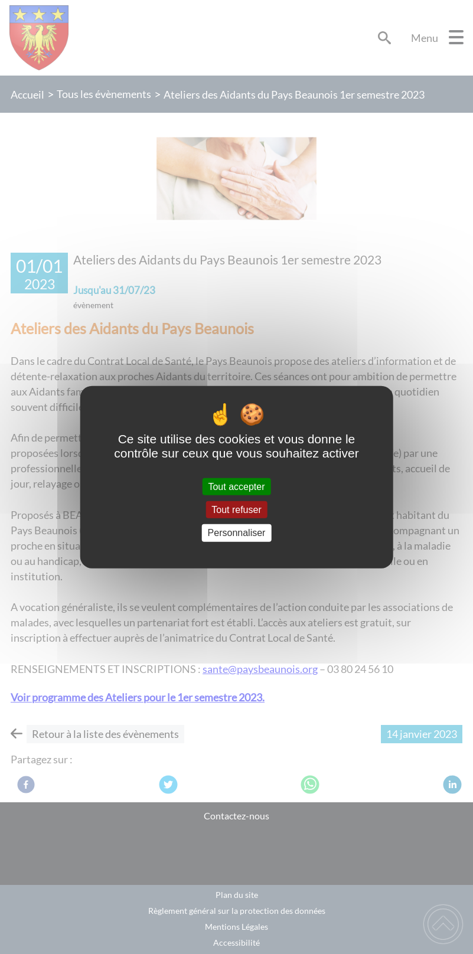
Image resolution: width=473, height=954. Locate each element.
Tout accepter (236, 487)
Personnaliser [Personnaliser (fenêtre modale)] (237, 533)
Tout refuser (236, 510)
